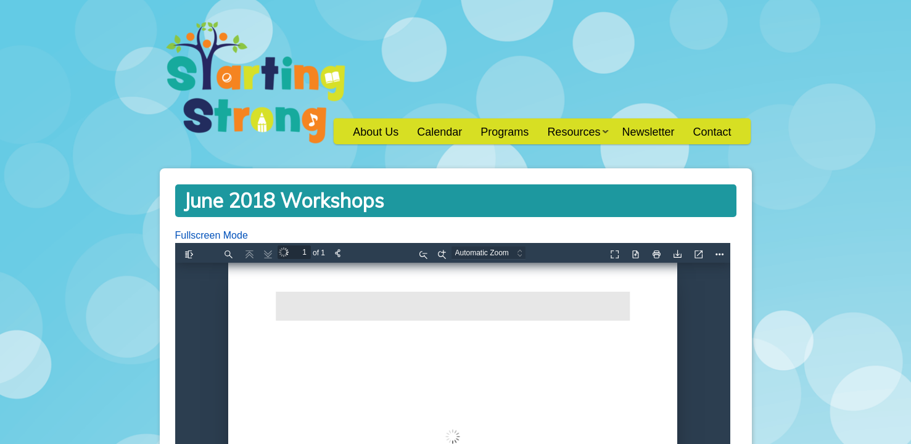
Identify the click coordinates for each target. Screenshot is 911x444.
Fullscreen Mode (211, 235)
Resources (573, 136)
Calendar (439, 132)
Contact (712, 132)
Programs (504, 132)
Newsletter (648, 132)
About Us (375, 132)
